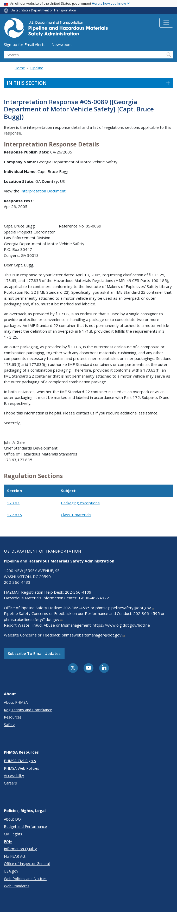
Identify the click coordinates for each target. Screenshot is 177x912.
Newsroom (62, 44)
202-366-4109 (78, 592)
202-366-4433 (17, 582)
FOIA (8, 841)
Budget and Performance (25, 826)
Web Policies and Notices (25, 878)
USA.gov (11, 871)
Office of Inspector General (27, 863)
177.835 (14, 514)
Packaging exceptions (80, 502)
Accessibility (14, 775)
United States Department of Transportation (43, 10)
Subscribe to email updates (34, 653)
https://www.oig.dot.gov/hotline (121, 625)
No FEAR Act (15, 856)
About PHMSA (16, 702)
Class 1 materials (76, 514)
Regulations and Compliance (28, 709)
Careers (10, 783)
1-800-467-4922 (93, 597)
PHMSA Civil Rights (20, 760)
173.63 (13, 502)
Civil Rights (13, 833)
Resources (13, 717)
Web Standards (16, 885)
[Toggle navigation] (166, 23)
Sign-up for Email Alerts (25, 44)
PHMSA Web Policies (21, 768)
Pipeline (36, 67)
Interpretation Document (43, 190)
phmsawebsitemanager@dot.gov (93, 635)
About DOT (13, 819)
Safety (9, 724)
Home (20, 67)
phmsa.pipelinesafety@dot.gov (125, 607)
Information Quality (20, 848)
